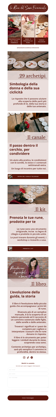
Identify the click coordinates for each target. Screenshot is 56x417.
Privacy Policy (44, 391)
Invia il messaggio (28, 398)
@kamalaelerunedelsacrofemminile (28, 47)
